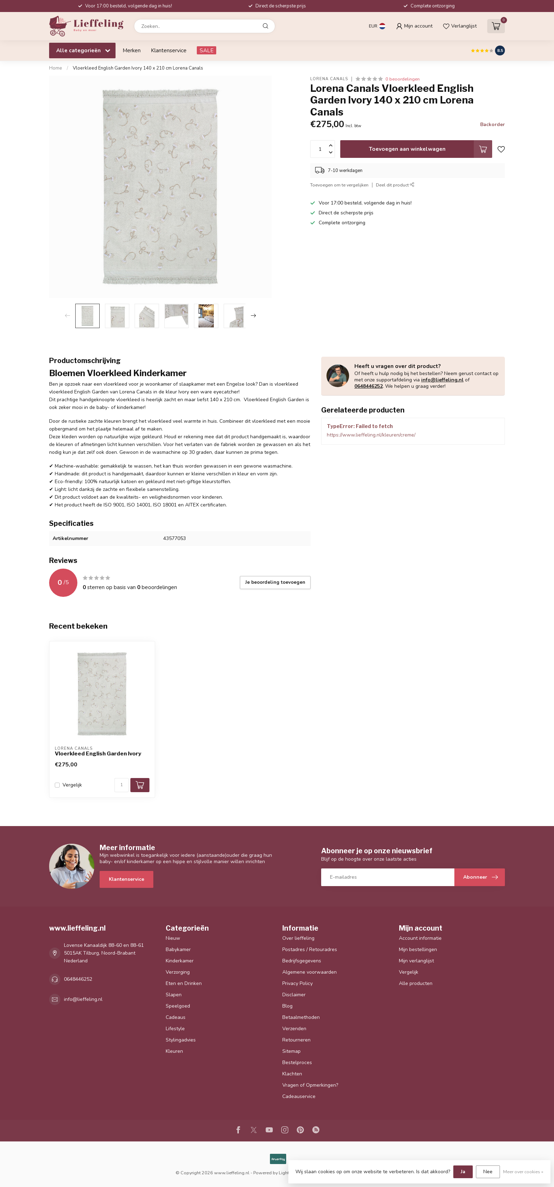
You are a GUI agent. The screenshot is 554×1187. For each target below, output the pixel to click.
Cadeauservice (299, 1096)
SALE (206, 50)
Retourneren (296, 1040)
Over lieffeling (298, 938)
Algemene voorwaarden (309, 972)
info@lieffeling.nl (442, 379)
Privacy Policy (297, 983)
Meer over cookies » (523, 1172)
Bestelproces (297, 1062)
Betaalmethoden (301, 1017)
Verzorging (178, 972)
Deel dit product (395, 185)
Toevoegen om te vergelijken (339, 185)
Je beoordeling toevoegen (275, 582)
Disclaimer (294, 994)
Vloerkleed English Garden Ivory (98, 753)
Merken (132, 50)
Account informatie (420, 938)
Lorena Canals (329, 79)
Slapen (174, 994)
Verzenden (294, 1028)
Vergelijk (72, 785)
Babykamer (178, 949)
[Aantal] (121, 785)
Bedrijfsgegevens (301, 960)
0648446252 (368, 386)
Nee (488, 1171)
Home (55, 68)
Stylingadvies (181, 1040)
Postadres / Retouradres (309, 949)
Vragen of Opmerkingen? (310, 1085)
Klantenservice (169, 50)
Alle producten (415, 983)
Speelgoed (178, 1006)
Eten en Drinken (184, 983)
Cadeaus (175, 1017)
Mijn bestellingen (418, 949)
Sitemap (291, 1051)
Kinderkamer (180, 960)
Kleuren (174, 1051)
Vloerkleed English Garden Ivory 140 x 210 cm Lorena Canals (138, 68)
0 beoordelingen (402, 79)
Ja (463, 1171)
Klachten (292, 1073)
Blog (287, 1006)
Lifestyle (175, 1028)
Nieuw (173, 938)
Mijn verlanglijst (416, 960)
